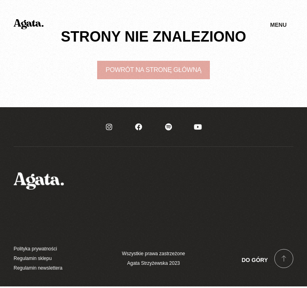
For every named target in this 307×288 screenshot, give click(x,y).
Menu (278, 25)
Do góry (254, 260)
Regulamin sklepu (33, 258)
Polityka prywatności (35, 249)
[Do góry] (283, 258)
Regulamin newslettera (38, 268)
